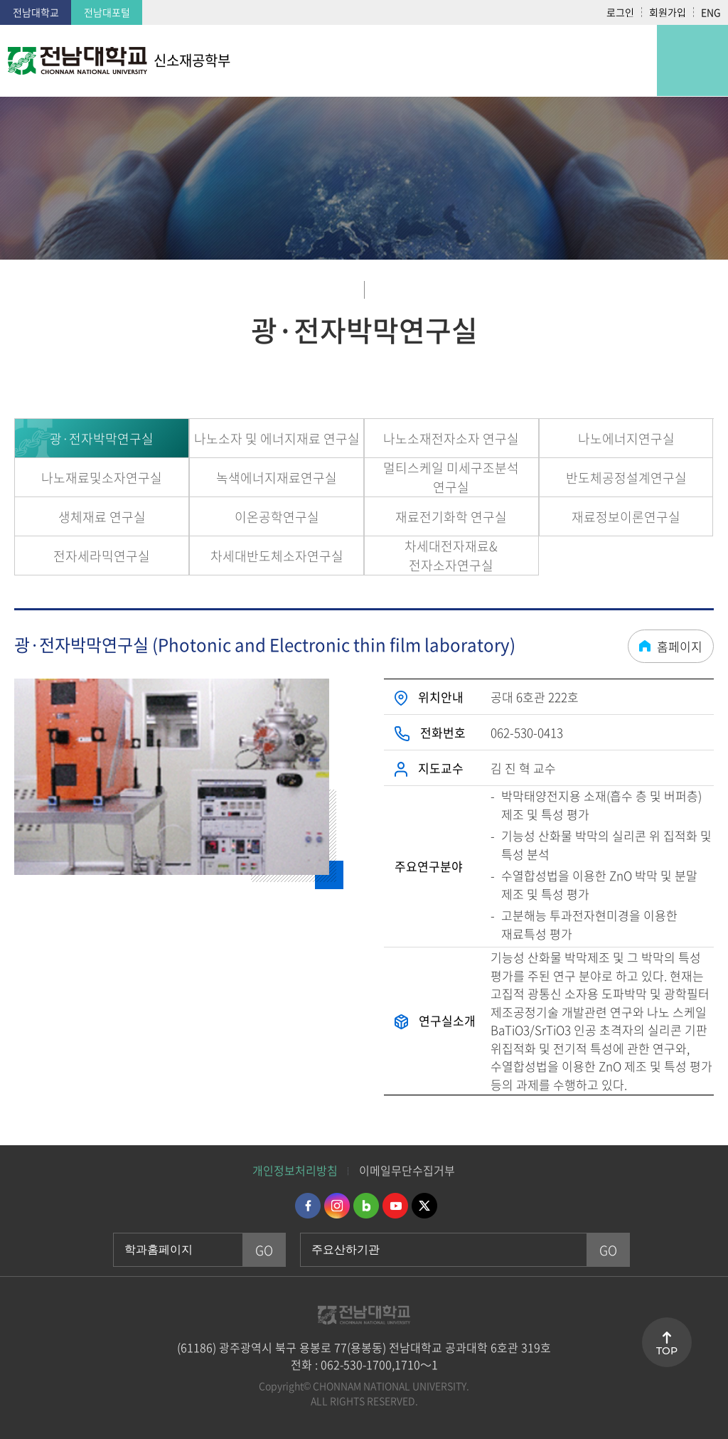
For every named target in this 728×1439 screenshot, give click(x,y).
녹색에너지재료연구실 (276, 477)
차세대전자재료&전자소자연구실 (451, 555)
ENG (711, 12)
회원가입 (667, 12)
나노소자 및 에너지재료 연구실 (277, 438)
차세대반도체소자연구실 (276, 555)
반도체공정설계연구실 (626, 477)
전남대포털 (107, 12)
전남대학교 (36, 12)
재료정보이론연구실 (626, 516)
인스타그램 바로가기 (337, 1205)
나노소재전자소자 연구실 (451, 438)
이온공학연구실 (277, 516)
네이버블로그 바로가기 (366, 1205)
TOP (667, 1350)
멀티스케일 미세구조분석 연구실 (451, 477)
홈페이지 (679, 646)
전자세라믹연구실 (101, 555)
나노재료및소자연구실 (101, 477)
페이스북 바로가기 (308, 1205)
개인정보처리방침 (295, 1170)
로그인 (620, 12)
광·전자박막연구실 (102, 438)
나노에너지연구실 (626, 438)
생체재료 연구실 (102, 516)
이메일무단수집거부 (407, 1170)
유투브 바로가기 (395, 1205)
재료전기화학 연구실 (451, 516)
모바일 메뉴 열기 (692, 60)
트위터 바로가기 (424, 1205)
